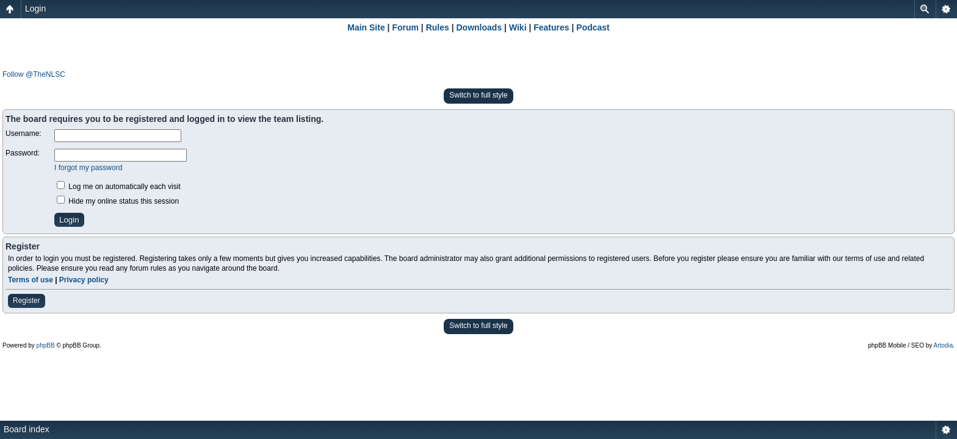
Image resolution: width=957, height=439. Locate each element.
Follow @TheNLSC (33, 74)
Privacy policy (84, 280)
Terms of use (30, 280)
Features (551, 27)
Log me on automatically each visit (119, 186)
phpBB (46, 345)
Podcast (592, 27)
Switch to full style (478, 95)
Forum (405, 27)
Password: (22, 153)
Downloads (479, 27)
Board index (26, 429)
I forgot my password (88, 167)
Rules (437, 27)
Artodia (943, 345)
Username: (23, 133)
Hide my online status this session (118, 201)
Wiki (518, 27)
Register (26, 300)
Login (35, 8)
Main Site (366, 27)
